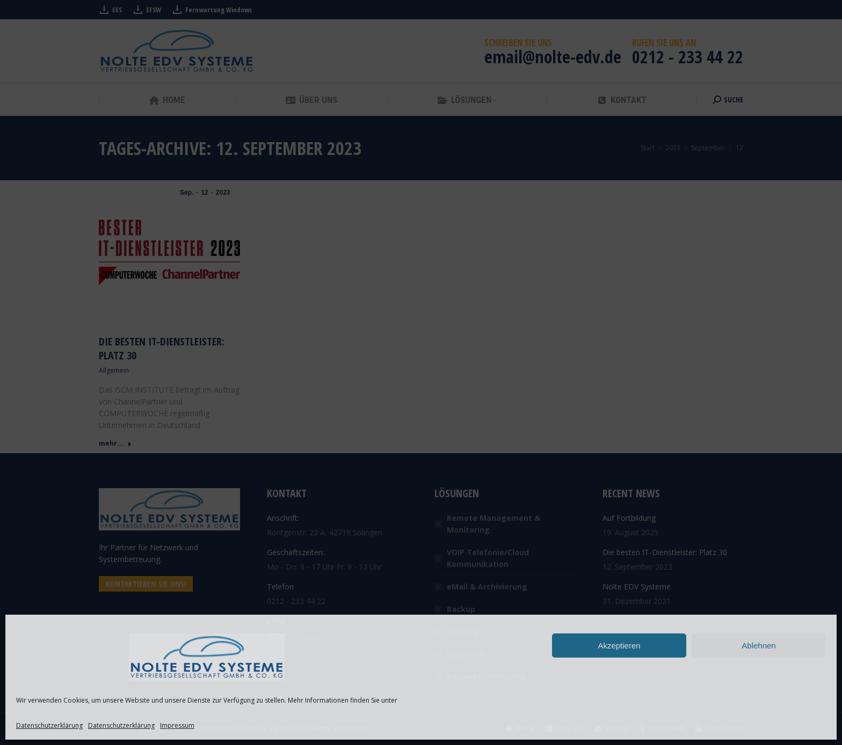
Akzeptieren (619, 645)
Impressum (177, 725)
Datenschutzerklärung (49, 725)
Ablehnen (758, 645)
